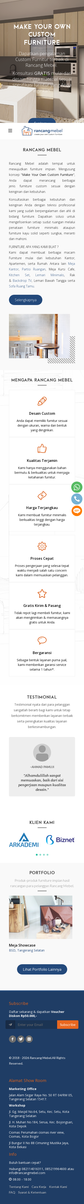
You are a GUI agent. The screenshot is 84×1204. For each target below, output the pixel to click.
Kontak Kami (58, 1186)
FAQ (12, 1192)
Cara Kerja (39, 1186)
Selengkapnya (26, 299)
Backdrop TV (22, 280)
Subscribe (67, 1024)
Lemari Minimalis (49, 275)
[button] (37, 855)
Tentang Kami (19, 1186)
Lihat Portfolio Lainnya (42, 969)
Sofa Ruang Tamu (21, 286)
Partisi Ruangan (34, 269)
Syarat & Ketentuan (32, 1192)
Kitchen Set (19, 275)
